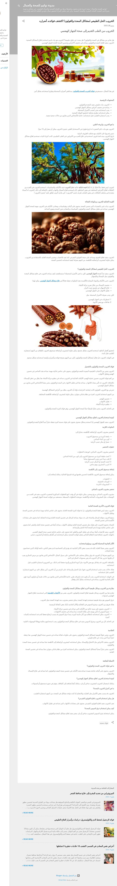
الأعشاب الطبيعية (44, 593)
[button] (14, 21)
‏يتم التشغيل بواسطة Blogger (58, 876)
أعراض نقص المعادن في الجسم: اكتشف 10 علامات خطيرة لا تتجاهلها (75, 846)
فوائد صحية (94, 723)
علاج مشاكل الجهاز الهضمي (40, 281)
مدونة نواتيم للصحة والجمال (29, 5)
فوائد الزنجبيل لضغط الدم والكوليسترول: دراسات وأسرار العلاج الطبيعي (74, 820)
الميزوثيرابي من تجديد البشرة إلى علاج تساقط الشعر (82, 793)
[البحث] (9, 6)
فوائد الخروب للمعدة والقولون (74, 91)
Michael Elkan (53, 880)
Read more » (18, 813)
